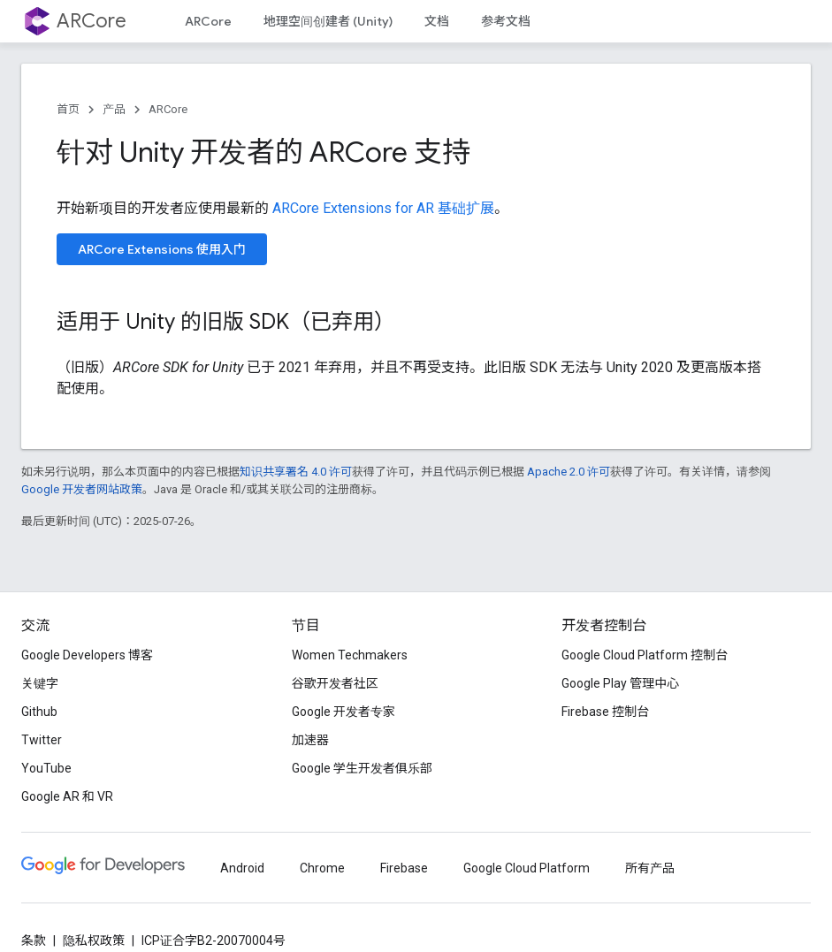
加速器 (310, 740)
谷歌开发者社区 (335, 683)
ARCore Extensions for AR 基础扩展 (383, 208)
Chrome (322, 868)
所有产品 (650, 868)
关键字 (39, 683)
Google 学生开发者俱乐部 (362, 768)
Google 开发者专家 (343, 711)
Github (39, 711)
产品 (114, 109)
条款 (33, 940)
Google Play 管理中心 (620, 683)
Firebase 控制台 (605, 711)
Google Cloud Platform (526, 868)
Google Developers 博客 (87, 655)
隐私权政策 (94, 940)
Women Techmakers (350, 655)
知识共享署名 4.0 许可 (296, 471)
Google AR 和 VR (67, 796)
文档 (436, 21)
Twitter (41, 740)
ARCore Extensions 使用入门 (162, 249)
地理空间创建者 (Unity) (328, 21)
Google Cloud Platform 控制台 (644, 655)
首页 (68, 109)
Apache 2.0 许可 (568, 471)
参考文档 (505, 21)
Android (242, 868)
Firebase (404, 868)
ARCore (91, 21)
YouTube (46, 768)
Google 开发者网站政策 (81, 489)
